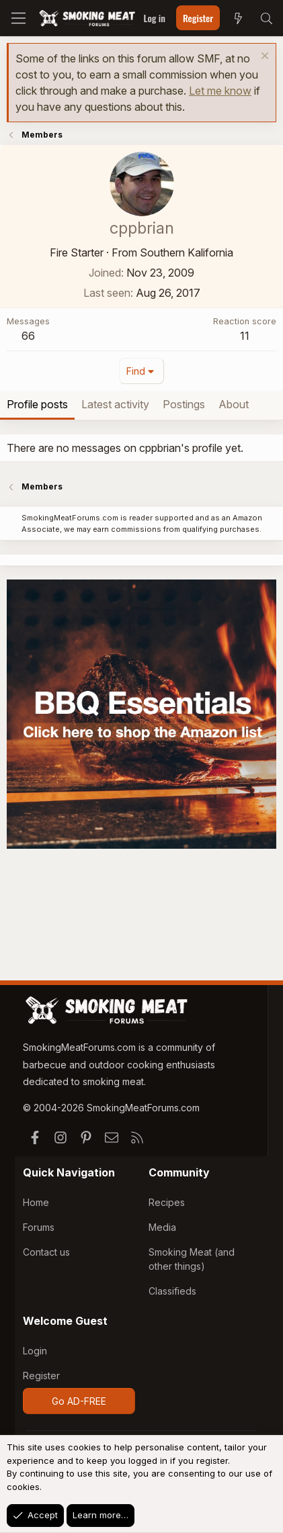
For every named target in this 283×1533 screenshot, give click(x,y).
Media (162, 1227)
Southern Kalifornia (186, 252)
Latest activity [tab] (115, 404)
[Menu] (18, 18)
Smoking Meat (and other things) (192, 1259)
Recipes (167, 1202)
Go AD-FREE (79, 1401)
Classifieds (172, 1291)
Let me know (220, 90)
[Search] (266, 18)
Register (41, 1375)
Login (35, 1350)
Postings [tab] (184, 404)
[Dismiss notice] (263, 57)
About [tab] (233, 404)
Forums (38, 1227)
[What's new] (238, 18)
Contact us (46, 1252)
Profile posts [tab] (37, 404)
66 (28, 335)
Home (36, 1202)
